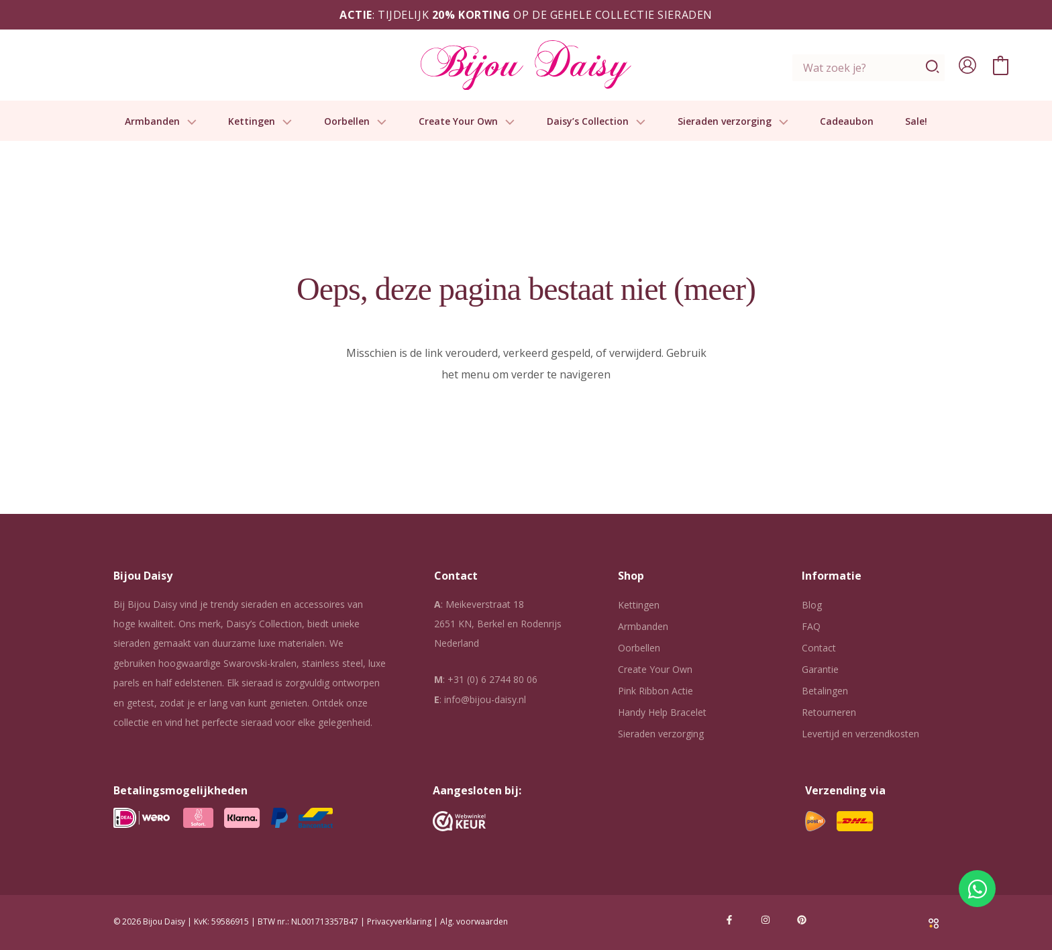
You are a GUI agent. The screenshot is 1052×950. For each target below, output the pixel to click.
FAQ (811, 626)
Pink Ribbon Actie (655, 690)
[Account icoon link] (967, 65)
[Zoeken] (933, 67)
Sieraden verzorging (733, 121)
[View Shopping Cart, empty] (1000, 65)
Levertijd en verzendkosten (860, 733)
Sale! (916, 121)
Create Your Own (467, 121)
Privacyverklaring (399, 921)
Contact (819, 647)
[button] (188, 121)
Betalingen (825, 690)
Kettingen (260, 121)
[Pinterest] (801, 920)
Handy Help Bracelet (662, 712)
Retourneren (829, 712)
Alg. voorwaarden (474, 921)
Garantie (820, 669)
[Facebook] (729, 920)
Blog (812, 604)
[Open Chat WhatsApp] (977, 888)
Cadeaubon (847, 121)
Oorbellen (355, 121)
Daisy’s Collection (596, 121)
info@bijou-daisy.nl (485, 699)
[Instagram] (765, 920)
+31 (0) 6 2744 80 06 (492, 679)
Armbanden (161, 121)
